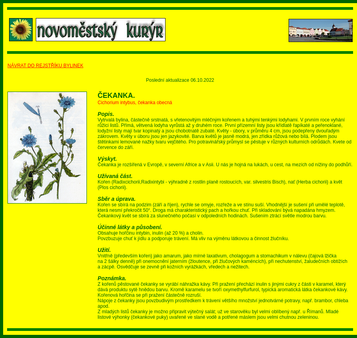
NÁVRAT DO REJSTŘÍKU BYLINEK (45, 65)
